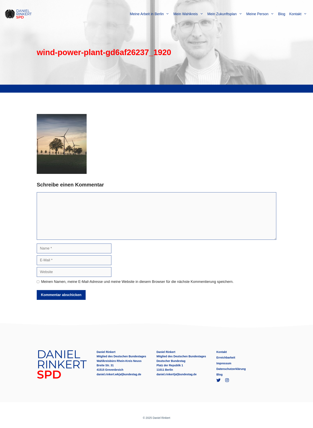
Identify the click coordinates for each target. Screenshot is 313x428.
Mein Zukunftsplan (225, 14)
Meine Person (261, 14)
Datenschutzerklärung (231, 369)
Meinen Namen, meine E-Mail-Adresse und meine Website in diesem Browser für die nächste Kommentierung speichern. (137, 282)
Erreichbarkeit (225, 357)
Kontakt (299, 14)
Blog (281, 14)
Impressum (223, 363)
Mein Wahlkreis (189, 14)
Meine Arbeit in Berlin (150, 14)
